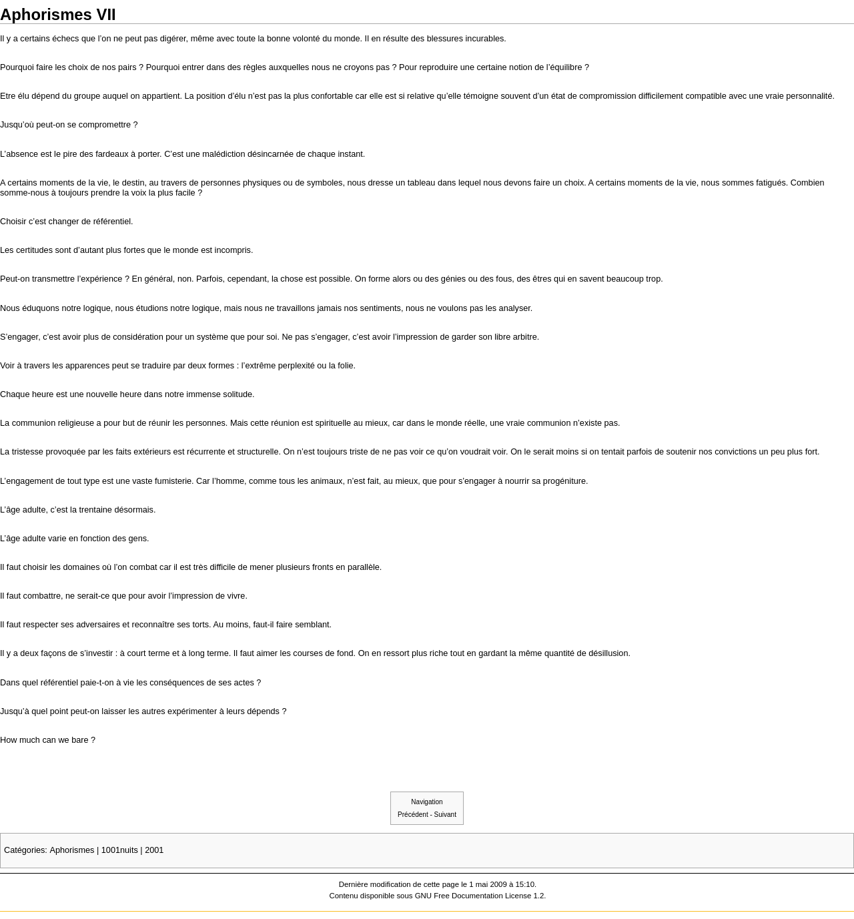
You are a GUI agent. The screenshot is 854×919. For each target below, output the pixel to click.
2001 (154, 850)
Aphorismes (71, 850)
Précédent (413, 814)
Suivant (445, 814)
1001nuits (119, 850)
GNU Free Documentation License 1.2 (479, 896)
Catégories (24, 850)
